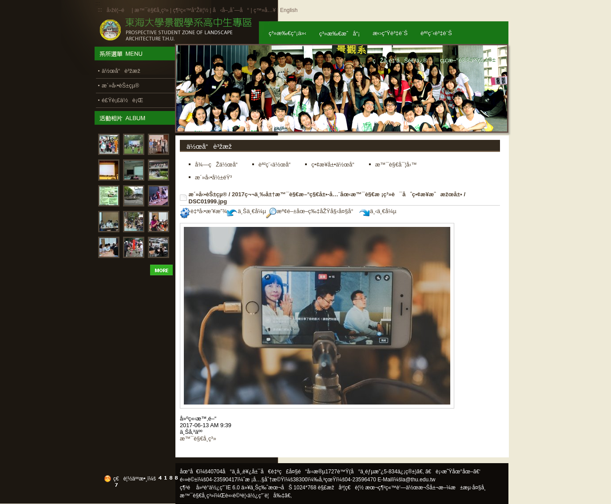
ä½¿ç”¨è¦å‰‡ (266, 495)
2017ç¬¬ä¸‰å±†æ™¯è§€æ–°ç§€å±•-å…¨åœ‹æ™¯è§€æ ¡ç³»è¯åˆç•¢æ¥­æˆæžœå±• (347, 194)
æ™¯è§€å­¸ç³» (152, 10)
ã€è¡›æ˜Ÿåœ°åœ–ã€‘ (452, 471)
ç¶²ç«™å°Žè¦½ (190, 10)
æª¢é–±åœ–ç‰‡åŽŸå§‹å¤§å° (312, 211)
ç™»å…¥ (265, 10)
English (289, 10)
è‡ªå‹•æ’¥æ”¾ (203, 211)
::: (100, 10)
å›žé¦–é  (118, 10)
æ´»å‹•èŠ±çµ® (208, 194)
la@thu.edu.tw (418, 479)
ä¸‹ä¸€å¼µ (377, 211)
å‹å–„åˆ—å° (231, 10)
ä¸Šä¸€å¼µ (246, 211)
